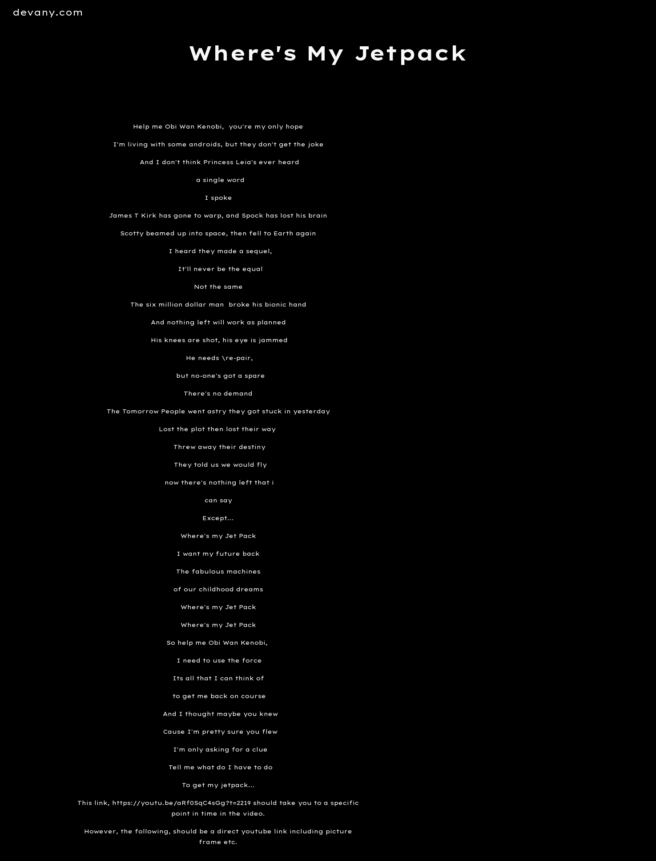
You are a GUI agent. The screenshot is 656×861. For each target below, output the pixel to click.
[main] (328, 53)
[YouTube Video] (481, 175)
